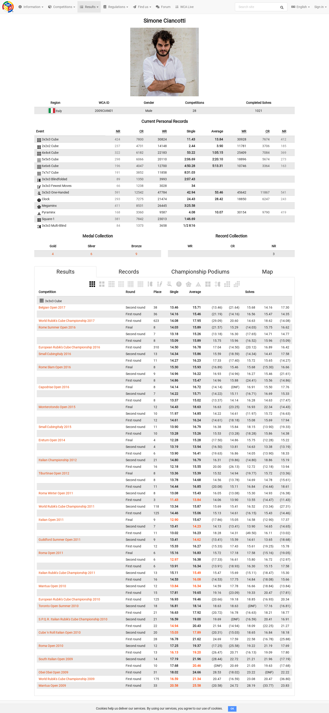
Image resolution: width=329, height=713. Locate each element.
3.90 (220, 146)
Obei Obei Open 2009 (53, 672)
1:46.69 (189, 219)
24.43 (191, 199)
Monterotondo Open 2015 (57, 407)
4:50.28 (189, 166)
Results (65, 272)
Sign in (320, 7)
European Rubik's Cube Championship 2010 (69, 599)
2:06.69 (189, 159)
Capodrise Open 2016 (54, 387)
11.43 (191, 139)
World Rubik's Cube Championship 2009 (67, 679)
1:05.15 (217, 152)
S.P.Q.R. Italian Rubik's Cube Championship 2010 (73, 619)
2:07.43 (189, 179)
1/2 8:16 (189, 225)
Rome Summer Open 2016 (57, 327)
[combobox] (261, 7)
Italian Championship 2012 (58, 460)
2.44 (192, 146)
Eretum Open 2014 (52, 440)
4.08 (192, 212)
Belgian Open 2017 (52, 307)
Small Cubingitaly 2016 (55, 354)
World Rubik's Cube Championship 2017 (67, 321)
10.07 (219, 212)
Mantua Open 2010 (52, 586)
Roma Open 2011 (51, 553)
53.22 (191, 152)
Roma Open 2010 (51, 646)
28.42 (219, 199)
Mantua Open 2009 (52, 685)
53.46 (219, 192)
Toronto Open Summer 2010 (59, 606)
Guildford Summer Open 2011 (60, 539)
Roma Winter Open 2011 (56, 493)
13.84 (219, 139)
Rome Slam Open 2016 (55, 367)
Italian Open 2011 (51, 520)
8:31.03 (189, 172)
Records (129, 272)
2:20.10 (217, 159)
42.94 (191, 192)
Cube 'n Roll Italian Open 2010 (60, 632)
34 (193, 186)
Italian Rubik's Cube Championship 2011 (67, 573)
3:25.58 (189, 205)
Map (267, 272)
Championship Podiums (200, 272)
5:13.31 (217, 166)
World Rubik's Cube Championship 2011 (67, 506)
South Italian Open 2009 (56, 659)
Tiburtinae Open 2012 (54, 473)
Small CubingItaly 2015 (55, 427)
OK (232, 708)
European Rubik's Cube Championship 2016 (69, 347)
